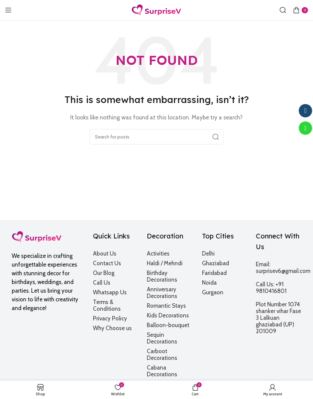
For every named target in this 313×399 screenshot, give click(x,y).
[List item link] (115, 253)
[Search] (283, 10)
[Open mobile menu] (8, 10)
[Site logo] (156, 9)
